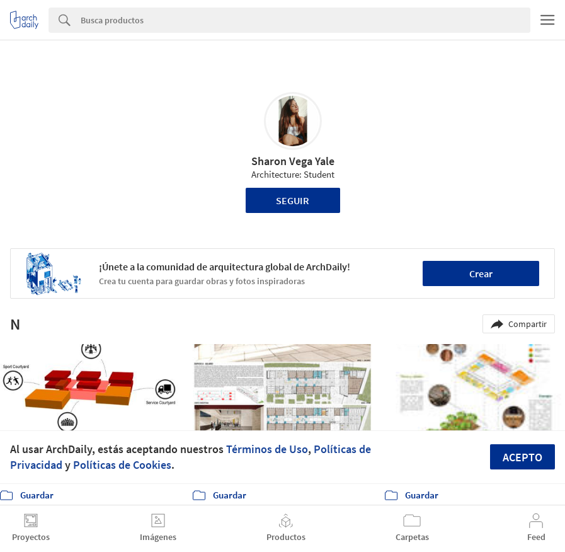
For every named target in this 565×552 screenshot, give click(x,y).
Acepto (522, 457)
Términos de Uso (267, 449)
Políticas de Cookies (122, 464)
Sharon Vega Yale (292, 161)
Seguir (292, 200)
